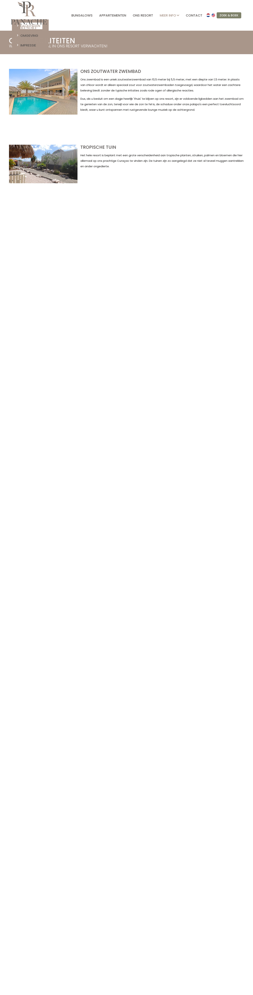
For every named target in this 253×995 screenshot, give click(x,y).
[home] (28, 15)
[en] (213, 15)
